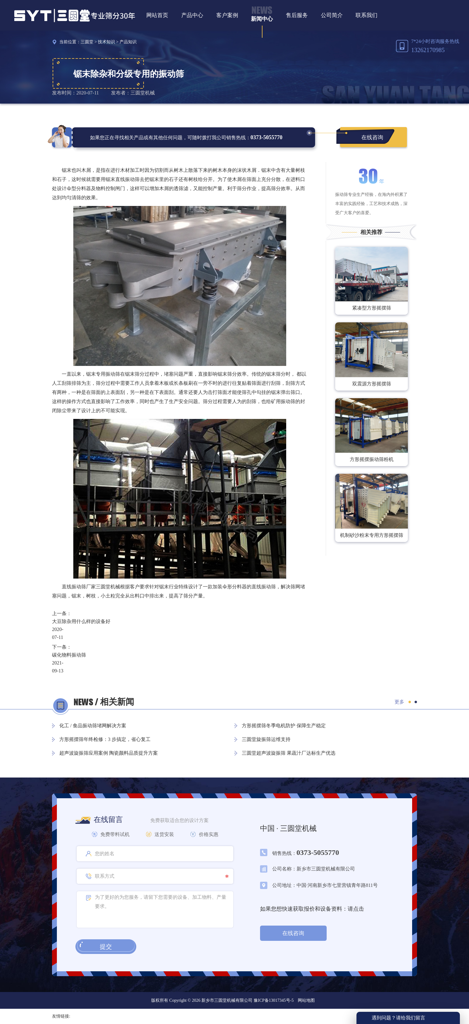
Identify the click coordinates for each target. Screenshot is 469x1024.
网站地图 (306, 1000)
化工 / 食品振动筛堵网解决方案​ (92, 725)
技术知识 (106, 42)
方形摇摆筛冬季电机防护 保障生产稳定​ (284, 725)
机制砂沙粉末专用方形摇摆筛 (371, 535)
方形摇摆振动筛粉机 (372, 459)
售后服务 (297, 15)
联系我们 (366, 15)
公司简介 (332, 15)
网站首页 (157, 15)
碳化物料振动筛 (69, 654)
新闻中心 (262, 19)
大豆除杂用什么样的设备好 (81, 621)
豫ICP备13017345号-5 (273, 1000)
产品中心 (192, 15)
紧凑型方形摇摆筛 (371, 307)
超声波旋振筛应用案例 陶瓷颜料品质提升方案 (108, 753)
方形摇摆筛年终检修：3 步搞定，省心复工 (105, 739)
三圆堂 (87, 42)
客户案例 (227, 15)
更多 (399, 701)
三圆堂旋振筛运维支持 (266, 739)
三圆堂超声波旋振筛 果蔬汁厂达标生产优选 (288, 753)
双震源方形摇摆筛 (371, 383)
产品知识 (128, 42)
